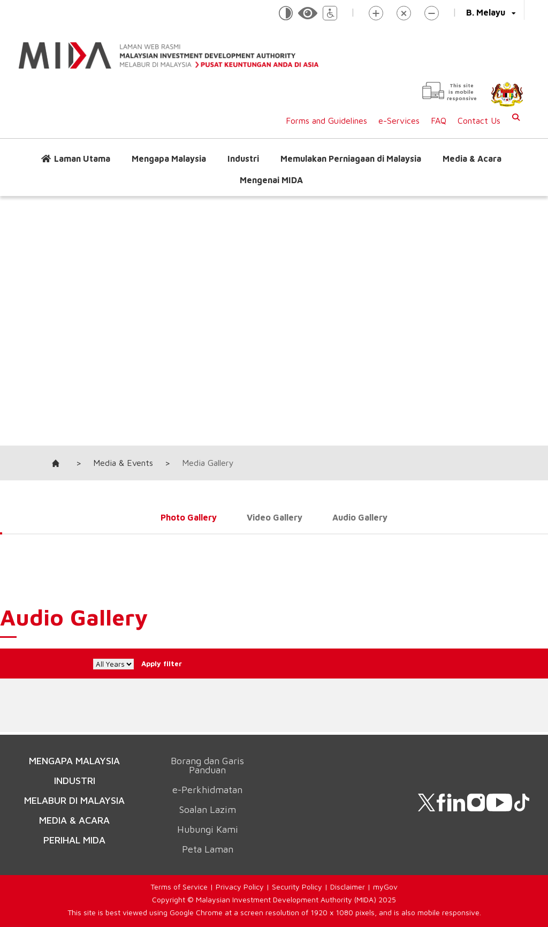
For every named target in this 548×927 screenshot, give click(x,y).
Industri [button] (243, 158)
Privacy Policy (240, 886)
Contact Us (479, 120)
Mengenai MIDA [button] (271, 180)
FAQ (438, 120)
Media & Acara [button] (472, 158)
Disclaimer (347, 886)
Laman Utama (82, 158)
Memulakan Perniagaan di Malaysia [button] (350, 158)
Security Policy (297, 886)
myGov (385, 886)
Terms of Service (179, 886)
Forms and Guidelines (326, 120)
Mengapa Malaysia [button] (169, 158)
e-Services (399, 120)
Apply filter (180, 663)
